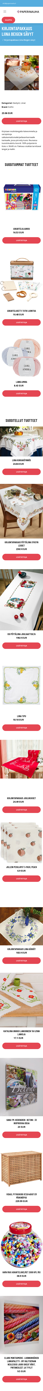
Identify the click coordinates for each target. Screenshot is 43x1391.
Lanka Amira (21, 381)
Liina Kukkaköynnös (21, 460)
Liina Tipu (21, 716)
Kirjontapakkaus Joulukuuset (21, 798)
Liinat (23, 103)
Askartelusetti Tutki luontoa (21, 310)
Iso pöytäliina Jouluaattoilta (21, 634)
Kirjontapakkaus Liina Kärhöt (21, 949)
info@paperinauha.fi (9, 3)
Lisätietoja (21, 121)
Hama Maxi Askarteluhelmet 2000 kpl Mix (22, 1272)
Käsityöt (16, 103)
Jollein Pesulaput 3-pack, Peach (21, 867)
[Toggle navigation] (5, 11)
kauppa (8, 20)
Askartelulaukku (21, 228)
